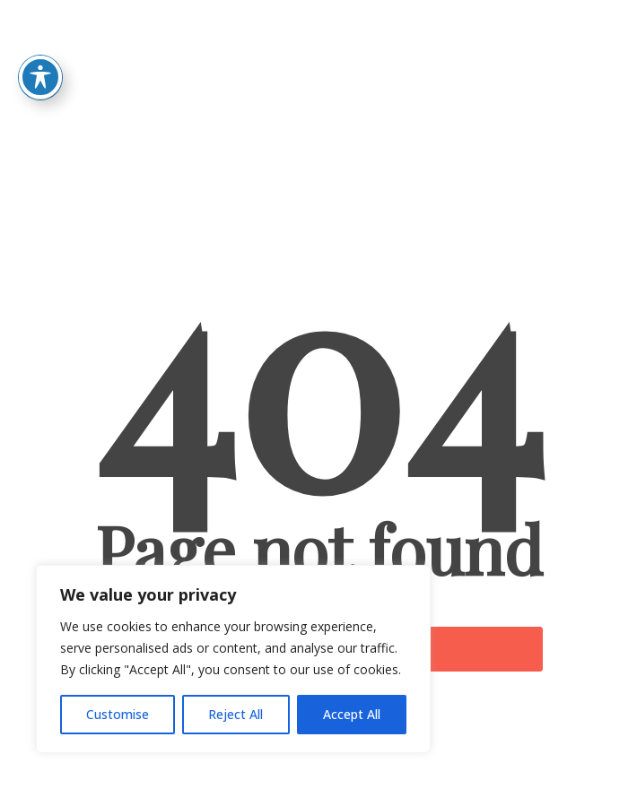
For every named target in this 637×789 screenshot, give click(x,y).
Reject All (235, 714)
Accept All (351, 714)
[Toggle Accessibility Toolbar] (40, 54)
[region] (233, 659)
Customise (117, 714)
